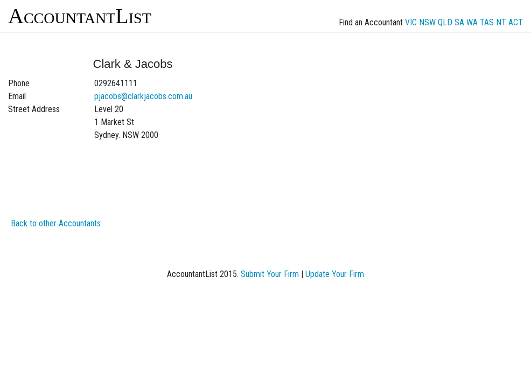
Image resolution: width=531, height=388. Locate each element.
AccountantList (79, 16)
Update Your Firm (334, 274)
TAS (487, 22)
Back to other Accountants (56, 223)
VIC (411, 22)
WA (472, 22)
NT (501, 22)
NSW (427, 22)
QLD (445, 22)
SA (459, 22)
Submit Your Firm (270, 274)
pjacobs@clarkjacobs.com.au (143, 96)
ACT (515, 22)
